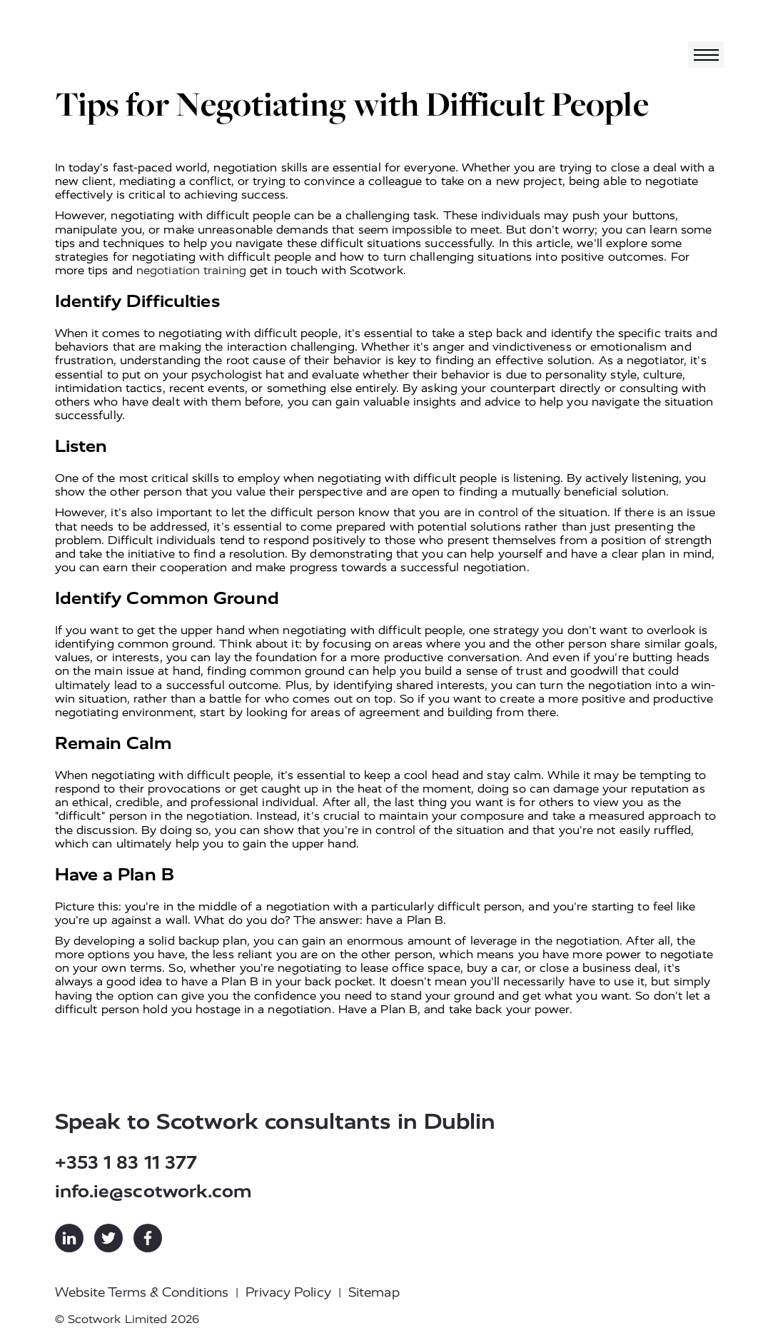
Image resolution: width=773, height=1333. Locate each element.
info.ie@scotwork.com (154, 1191)
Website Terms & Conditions (142, 1292)
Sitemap (374, 1292)
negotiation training (191, 270)
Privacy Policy (288, 1292)
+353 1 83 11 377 (126, 1162)
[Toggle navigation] (706, 54)
